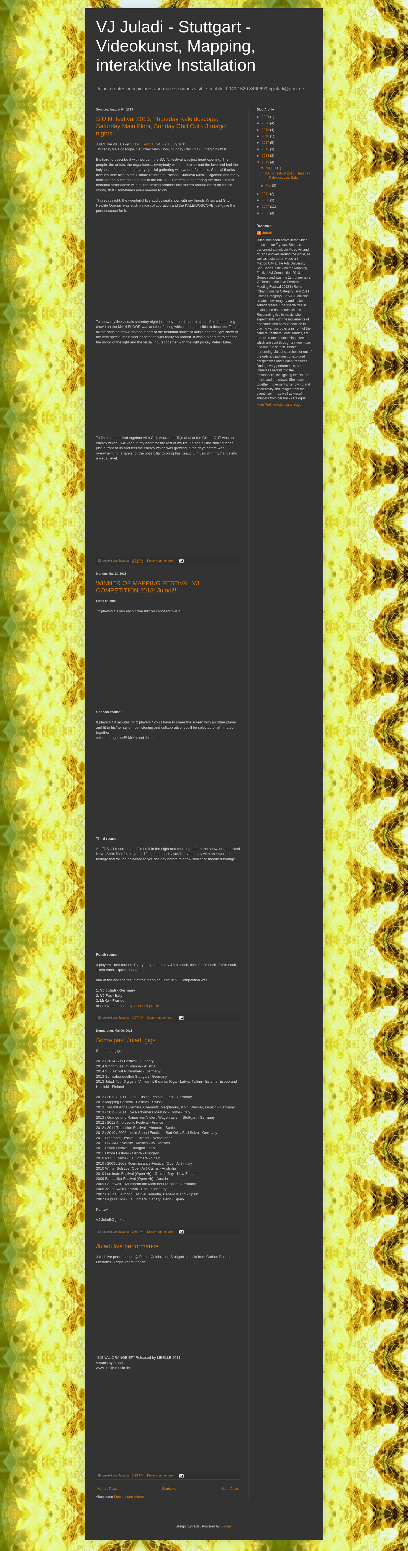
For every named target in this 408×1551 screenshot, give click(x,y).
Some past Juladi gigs (126, 1040)
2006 (266, 213)
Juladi (267, 233)
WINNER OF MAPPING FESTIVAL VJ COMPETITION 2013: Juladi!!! (147, 587)
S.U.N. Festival (142, 144)
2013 (266, 162)
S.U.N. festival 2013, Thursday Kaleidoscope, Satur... (287, 175)
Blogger (226, 1526)
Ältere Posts (230, 1489)
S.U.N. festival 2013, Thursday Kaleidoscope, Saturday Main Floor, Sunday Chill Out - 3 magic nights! (161, 126)
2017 (266, 143)
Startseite (169, 1489)
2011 (266, 194)
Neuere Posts (107, 1489)
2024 (266, 117)
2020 (266, 123)
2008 (266, 200)
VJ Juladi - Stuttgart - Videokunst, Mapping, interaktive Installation (176, 45)
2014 (266, 156)
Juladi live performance (127, 1246)
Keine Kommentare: (160, 560)
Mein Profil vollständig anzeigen (280, 405)
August (271, 168)
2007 (266, 207)
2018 (266, 136)
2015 (266, 149)
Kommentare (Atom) (129, 1497)
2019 (266, 130)
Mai (269, 186)
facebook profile (146, 1006)
